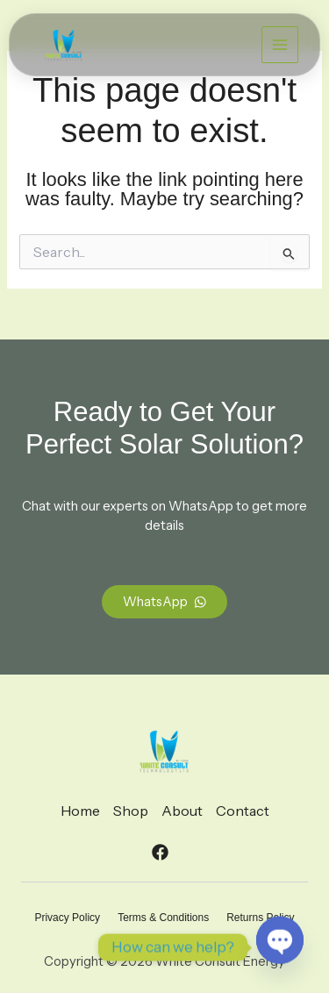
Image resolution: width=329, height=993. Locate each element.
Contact (242, 811)
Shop (130, 811)
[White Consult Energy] (64, 45)
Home (80, 811)
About (182, 811)
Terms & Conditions (163, 917)
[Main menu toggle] (279, 44)
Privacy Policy (67, 917)
